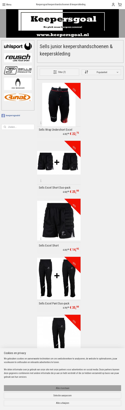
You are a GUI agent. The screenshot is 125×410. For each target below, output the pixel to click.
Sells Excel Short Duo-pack (99, 127)
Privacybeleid (49, 350)
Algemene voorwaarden (54, 346)
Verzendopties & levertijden (55, 339)
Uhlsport (47, 363)
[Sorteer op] (101, 72)
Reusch (46, 367)
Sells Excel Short (49, 184)
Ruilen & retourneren (52, 342)
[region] (41, 393)
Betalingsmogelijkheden (54, 335)
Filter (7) (59, 72)
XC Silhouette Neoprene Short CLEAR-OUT (101, 239)
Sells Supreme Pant (50, 296)
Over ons (47, 332)
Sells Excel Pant (48, 240)
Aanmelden (92, 332)
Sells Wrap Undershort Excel (55, 127)
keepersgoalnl (10, 116)
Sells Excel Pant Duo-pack (98, 184)
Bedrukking (48, 328)
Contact (46, 324)
